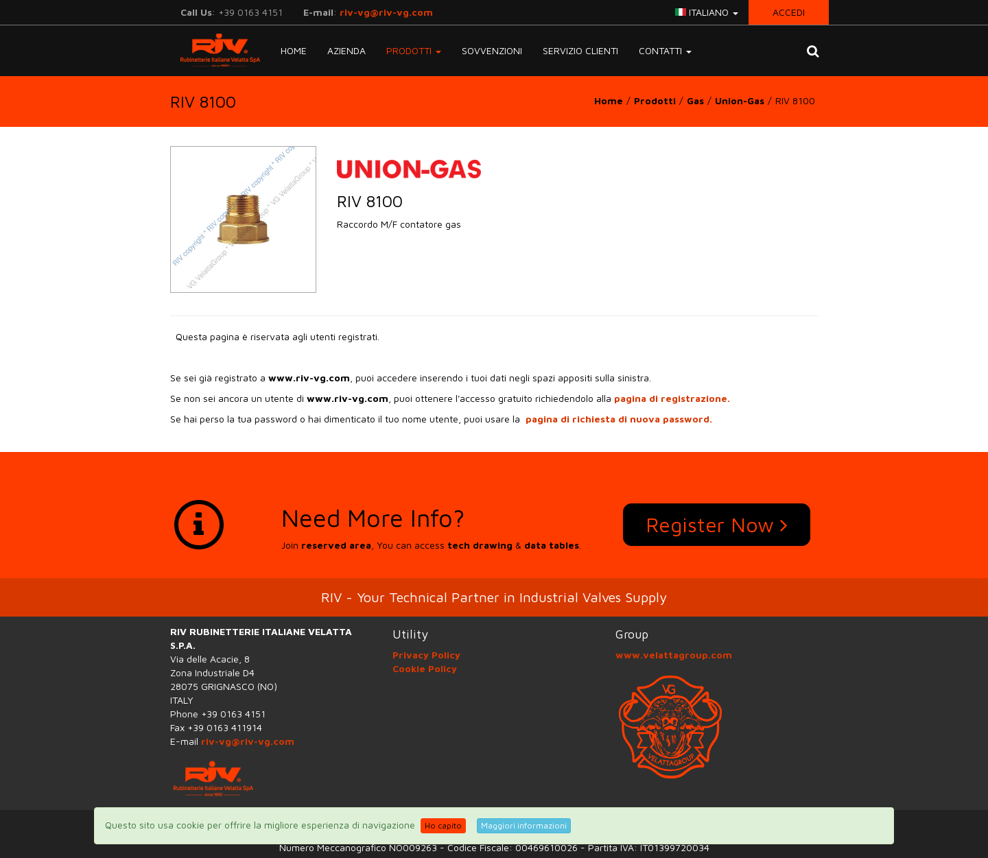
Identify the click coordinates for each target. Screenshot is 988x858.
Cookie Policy (424, 668)
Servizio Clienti (580, 50)
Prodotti (655, 100)
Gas (695, 100)
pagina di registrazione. (672, 398)
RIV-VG (215, 50)
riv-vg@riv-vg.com (386, 12)
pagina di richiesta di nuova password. (619, 419)
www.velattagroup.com (673, 654)
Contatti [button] (665, 50)
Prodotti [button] (413, 50)
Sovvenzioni (492, 50)
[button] (813, 51)
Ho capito (443, 825)
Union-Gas (739, 100)
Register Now (717, 524)
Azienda (346, 50)
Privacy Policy (426, 654)
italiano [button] (706, 12)
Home (294, 50)
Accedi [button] (789, 12)
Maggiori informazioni (524, 825)
